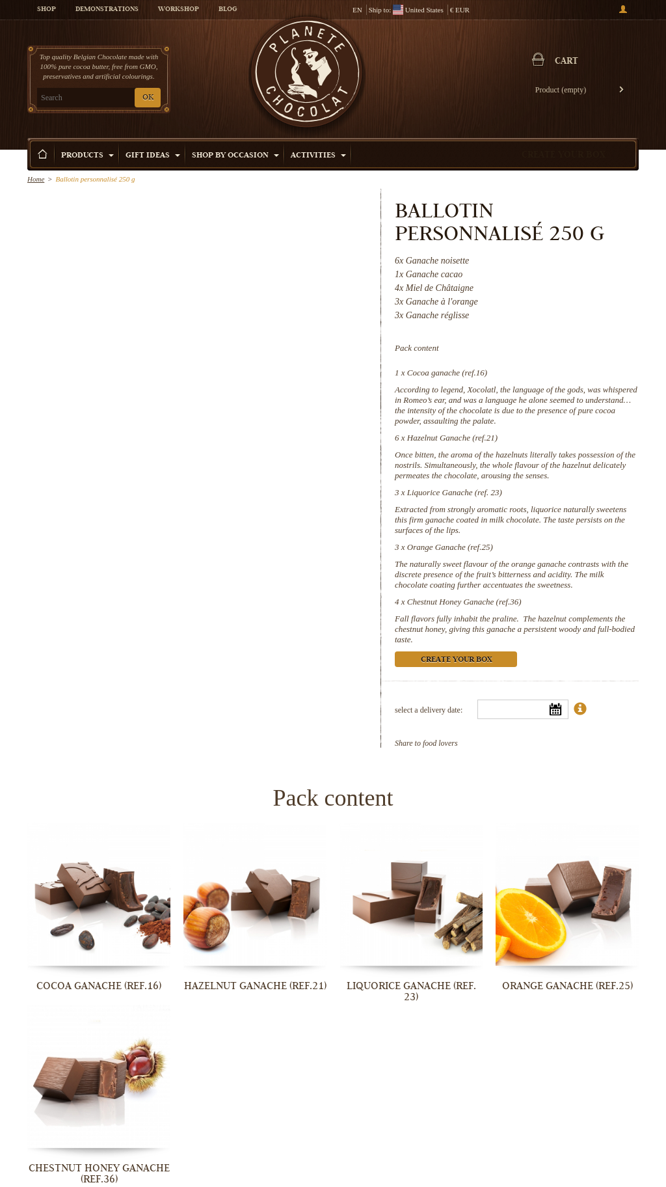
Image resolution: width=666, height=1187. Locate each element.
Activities (318, 156)
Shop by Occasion (235, 156)
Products (87, 156)
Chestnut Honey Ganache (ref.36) (464, 602)
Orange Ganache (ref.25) (450, 547)
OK (147, 98)
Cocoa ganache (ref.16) (447, 372)
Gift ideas (153, 156)
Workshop (178, 10)
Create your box (564, 155)
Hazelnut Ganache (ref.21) (452, 438)
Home (35, 179)
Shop (46, 10)
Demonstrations (107, 10)
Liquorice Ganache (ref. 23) (454, 492)
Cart (566, 62)
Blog (228, 10)
